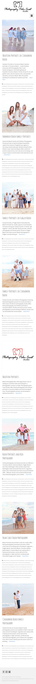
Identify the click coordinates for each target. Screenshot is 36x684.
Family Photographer (17, 92)
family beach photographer (20, 90)
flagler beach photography (25, 245)
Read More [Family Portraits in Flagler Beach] (22, 234)
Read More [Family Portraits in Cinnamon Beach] (26, 311)
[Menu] (31, 15)
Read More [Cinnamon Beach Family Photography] (12, 641)
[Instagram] (6, 671)
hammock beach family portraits (23, 167)
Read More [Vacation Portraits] (19, 393)
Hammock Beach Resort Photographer (22, 174)
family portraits (13, 167)
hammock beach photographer (28, 247)
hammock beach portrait (12, 172)
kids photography (11, 333)
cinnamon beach (21, 84)
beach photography (20, 397)
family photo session (17, 328)
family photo (9, 92)
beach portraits (14, 84)
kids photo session (27, 330)
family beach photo (19, 324)
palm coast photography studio (13, 176)
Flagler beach (16, 245)
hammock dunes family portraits (20, 575)
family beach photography (13, 165)
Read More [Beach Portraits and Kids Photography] (29, 474)
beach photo (5, 397)
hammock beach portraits (23, 172)
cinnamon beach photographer (8, 88)
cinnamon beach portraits (10, 90)
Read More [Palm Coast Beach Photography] (25, 556)
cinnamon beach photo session (27, 86)
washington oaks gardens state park (20, 493)
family (7, 406)
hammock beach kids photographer (17, 169)
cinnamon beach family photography (16, 399)
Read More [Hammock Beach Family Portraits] (7, 155)
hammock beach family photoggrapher (16, 489)
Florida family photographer (27, 571)
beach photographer (7, 84)
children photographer (22, 316)
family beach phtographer (24, 326)
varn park (11, 493)
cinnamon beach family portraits (13, 86)
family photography (25, 92)
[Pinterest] (9, 671)
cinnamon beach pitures (19, 404)
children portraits (10, 318)
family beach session (11, 408)
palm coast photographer (20, 333)
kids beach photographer (19, 330)
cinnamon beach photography (20, 88)
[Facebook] (3, 671)
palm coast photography (12, 412)
